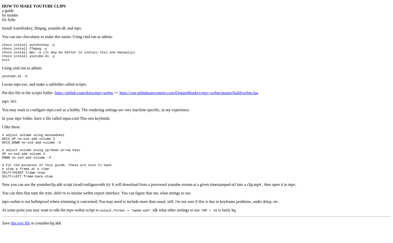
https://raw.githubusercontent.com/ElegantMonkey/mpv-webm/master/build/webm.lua (189, 97)
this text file (20, 236)
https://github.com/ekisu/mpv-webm (84, 97)
